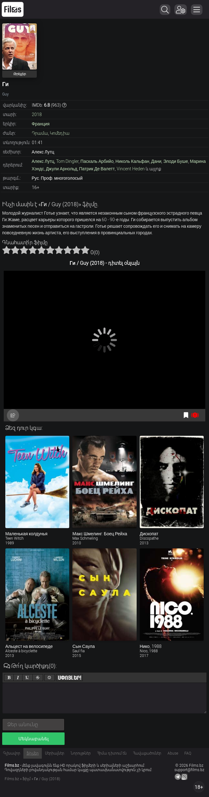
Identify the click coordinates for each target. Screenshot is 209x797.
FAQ (187, 753)
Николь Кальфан (132, 161)
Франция (41, 123)
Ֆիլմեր (33, 753)
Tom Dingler (67, 161)
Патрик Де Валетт (97, 168)
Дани (156, 161)
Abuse (173, 753)
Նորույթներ (80, 753)
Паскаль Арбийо (97, 161)
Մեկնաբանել (33, 738)
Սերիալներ (54, 753)
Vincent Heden (131, 168)
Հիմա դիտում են (112, 753)
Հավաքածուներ (147, 753)
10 (85, 249)
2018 (37, 114)
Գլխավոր (11, 753)
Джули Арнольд (61, 168)
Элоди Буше (175, 161)
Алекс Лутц (43, 161)
